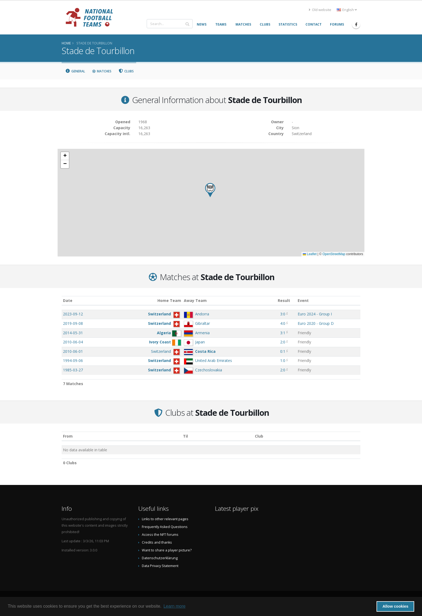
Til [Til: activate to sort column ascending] (185, 436)
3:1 (282, 332)
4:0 (282, 323)
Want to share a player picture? (167, 550)
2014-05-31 (73, 332)
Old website (320, 10)
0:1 (282, 351)
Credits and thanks (157, 542)
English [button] (347, 10)
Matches (101, 71)
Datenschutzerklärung (160, 558)
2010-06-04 (73, 341)
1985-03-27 (73, 369)
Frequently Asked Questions (165, 527)
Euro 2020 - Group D (316, 323)
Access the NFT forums (160, 534)
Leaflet (309, 254)
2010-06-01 (73, 351)
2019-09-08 (73, 323)
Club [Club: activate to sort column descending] (259, 436)
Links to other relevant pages (165, 519)
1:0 (282, 360)
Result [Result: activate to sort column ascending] (284, 300)
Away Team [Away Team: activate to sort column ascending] (195, 300)
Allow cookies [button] (395, 606)
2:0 (282, 341)
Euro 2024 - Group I (315, 313)
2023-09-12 (73, 313)
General (75, 71)
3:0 (282, 313)
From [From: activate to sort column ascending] (68, 436)
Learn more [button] (174, 606)
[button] (210, 190)
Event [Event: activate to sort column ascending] (303, 300)
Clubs (126, 71)
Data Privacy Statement (160, 566)
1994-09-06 (73, 360)
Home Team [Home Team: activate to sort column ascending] (169, 300)
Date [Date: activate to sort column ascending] (67, 300)
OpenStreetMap (333, 254)
